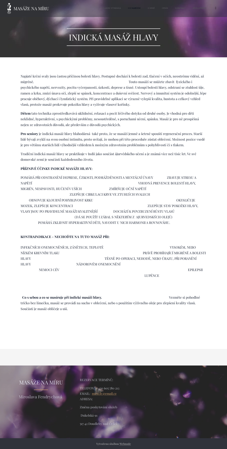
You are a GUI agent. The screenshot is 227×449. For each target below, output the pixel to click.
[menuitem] (173, 8)
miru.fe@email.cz (104, 393)
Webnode (125, 443)
